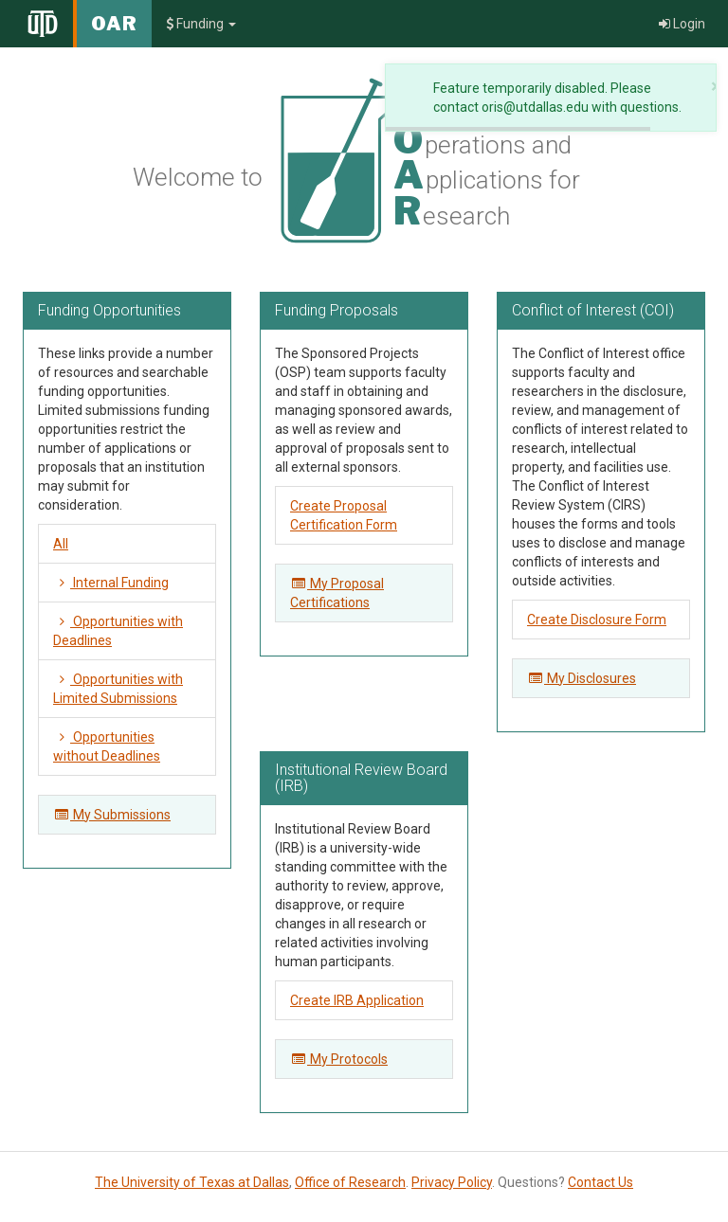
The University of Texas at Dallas (192, 1182)
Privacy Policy (451, 1182)
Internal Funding (111, 582)
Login (682, 23)
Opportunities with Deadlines (118, 631)
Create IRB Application (357, 1000)
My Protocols (339, 1059)
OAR (114, 23)
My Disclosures (581, 678)
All (60, 543)
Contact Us (600, 1182)
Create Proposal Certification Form (343, 515)
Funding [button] (201, 23)
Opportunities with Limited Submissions (118, 689)
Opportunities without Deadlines (106, 746)
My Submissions (112, 814)
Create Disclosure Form (596, 619)
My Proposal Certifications (337, 593)
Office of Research (350, 1182)
